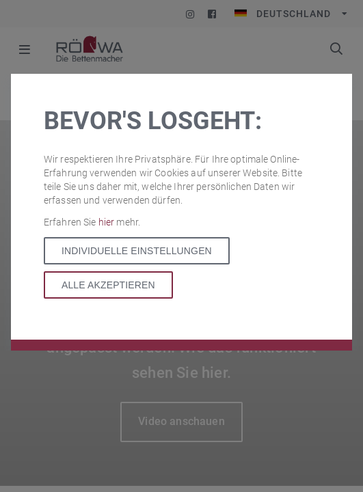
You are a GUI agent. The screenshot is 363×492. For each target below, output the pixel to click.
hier (107, 222)
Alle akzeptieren (108, 284)
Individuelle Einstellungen (137, 250)
